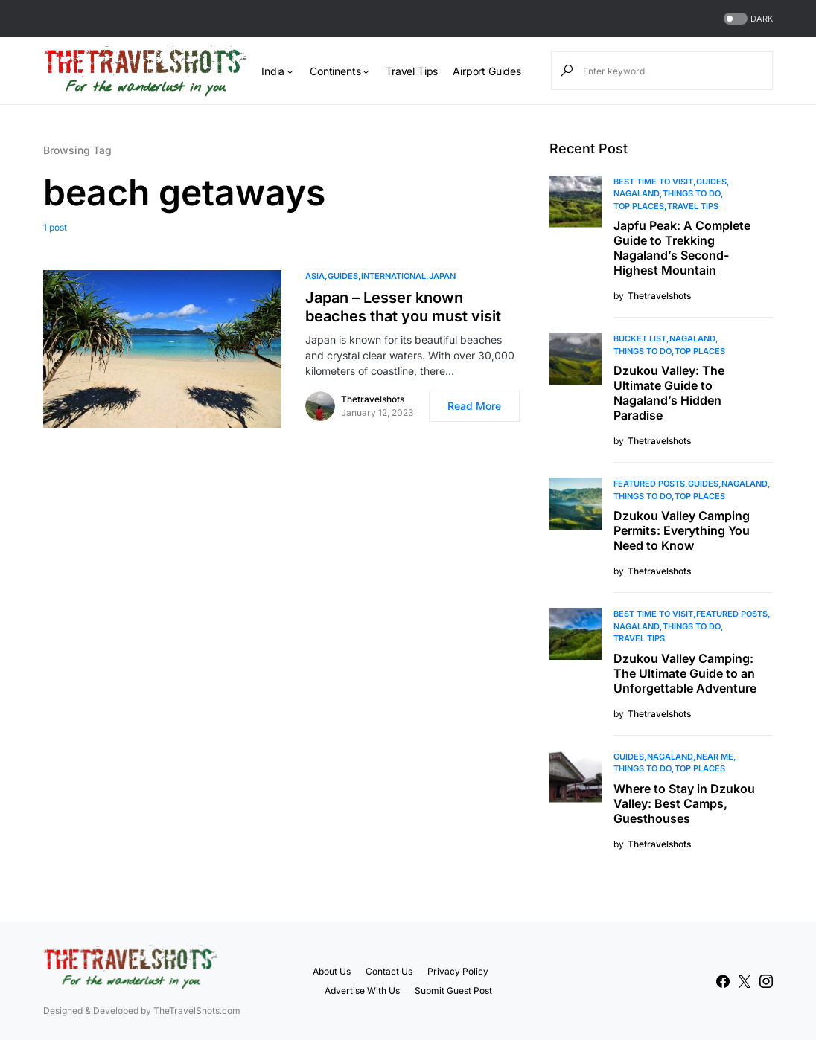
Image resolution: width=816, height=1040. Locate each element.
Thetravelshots (372, 399)
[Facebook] (723, 981)
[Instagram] (766, 981)
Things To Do (692, 193)
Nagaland (636, 193)
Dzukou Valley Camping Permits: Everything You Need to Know (681, 530)
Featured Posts (649, 483)
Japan (442, 276)
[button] (747, 19)
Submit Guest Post (453, 990)
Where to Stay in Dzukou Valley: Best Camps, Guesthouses (684, 803)
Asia (315, 276)
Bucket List (639, 338)
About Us (332, 971)
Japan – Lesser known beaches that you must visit (403, 307)
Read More (474, 405)
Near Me (714, 756)
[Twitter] (744, 981)
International (393, 276)
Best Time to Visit (653, 181)
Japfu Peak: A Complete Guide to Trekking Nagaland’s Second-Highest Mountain (681, 247)
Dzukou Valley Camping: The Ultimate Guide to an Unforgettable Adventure (684, 673)
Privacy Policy (457, 971)
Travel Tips (692, 206)
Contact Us (389, 971)
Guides (343, 276)
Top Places (638, 206)
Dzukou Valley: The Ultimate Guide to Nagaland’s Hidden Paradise (668, 393)
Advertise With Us (362, 990)
